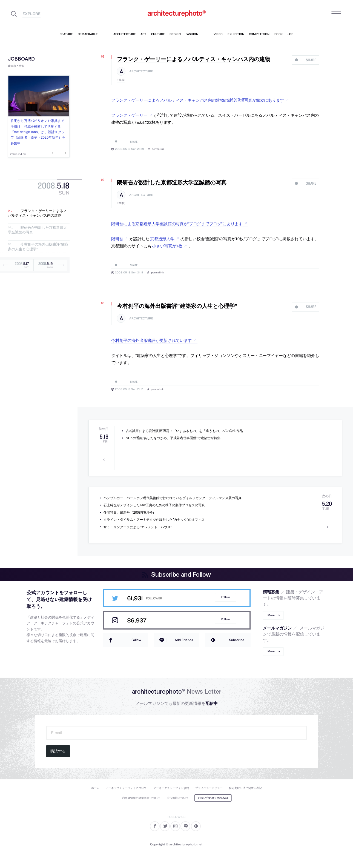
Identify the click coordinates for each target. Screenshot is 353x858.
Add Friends (184, 640)
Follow (225, 597)
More (271, 615)
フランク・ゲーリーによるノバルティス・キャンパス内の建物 (37, 213)
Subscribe (236, 640)
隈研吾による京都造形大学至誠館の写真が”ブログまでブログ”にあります (177, 224)
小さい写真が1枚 (167, 246)
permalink (158, 148)
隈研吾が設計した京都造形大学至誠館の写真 (171, 182)
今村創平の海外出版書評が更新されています (151, 340)
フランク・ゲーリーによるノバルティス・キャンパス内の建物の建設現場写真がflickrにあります (197, 100)
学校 (122, 203)
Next (63, 153)
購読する (58, 751)
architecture (141, 71)
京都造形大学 (162, 239)
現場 (122, 79)
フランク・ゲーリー (129, 115)
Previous (55, 153)
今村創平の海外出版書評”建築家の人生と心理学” (177, 306)
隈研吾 (117, 239)
